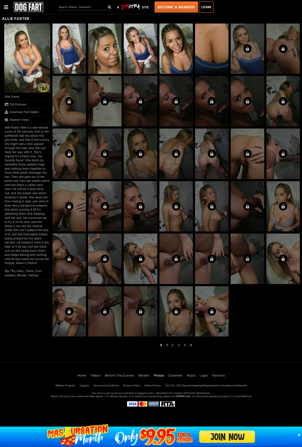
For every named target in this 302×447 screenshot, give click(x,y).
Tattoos (33, 275)
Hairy (20, 271)
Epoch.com (70, 396)
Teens (29, 271)
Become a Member (176, 7)
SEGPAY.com (183, 396)
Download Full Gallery (22, 112)
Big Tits (10, 271)
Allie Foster (12, 96)
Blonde (21, 275)
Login (206, 7)
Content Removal (242, 396)
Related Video (17, 120)
